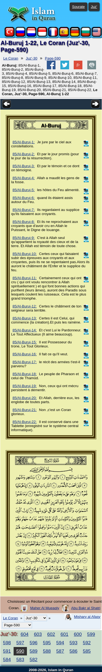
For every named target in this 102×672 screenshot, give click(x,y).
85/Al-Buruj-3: (24, 166)
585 (87, 651)
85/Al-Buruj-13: (25, 318)
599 (91, 634)
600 (78, 634)
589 (34, 651)
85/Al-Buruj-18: (25, 374)
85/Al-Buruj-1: (24, 142)
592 (87, 642)
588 (47, 651)
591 (7, 651)
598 (7, 642)
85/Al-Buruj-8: (24, 222)
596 (34, 642)
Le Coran (10, 58)
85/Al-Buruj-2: (24, 154)
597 (20, 642)
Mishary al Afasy (87, 617)
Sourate (78, 7)
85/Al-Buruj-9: (24, 238)
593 (74, 642)
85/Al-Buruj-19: (25, 386)
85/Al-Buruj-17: (25, 362)
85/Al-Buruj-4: (24, 178)
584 (7, 659)
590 (20, 651)
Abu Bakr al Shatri (85, 608)
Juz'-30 (32, 58)
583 (20, 659)
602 (51, 634)
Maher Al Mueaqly (44, 608)
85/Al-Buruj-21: (25, 410)
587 (60, 651)
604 (25, 634)
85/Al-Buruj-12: (25, 306)
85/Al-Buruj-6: (24, 198)
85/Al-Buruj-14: (25, 330)
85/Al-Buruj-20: (25, 398)
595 (47, 642)
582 (34, 659)
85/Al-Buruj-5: (24, 190)
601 (65, 634)
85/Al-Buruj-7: (24, 210)
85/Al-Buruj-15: (25, 342)
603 (38, 634)
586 (74, 651)
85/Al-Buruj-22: (25, 422)
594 (60, 642)
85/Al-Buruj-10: (25, 254)
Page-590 (53, 58)
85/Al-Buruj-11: (25, 278)
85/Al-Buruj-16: (25, 354)
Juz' (94, 7)
